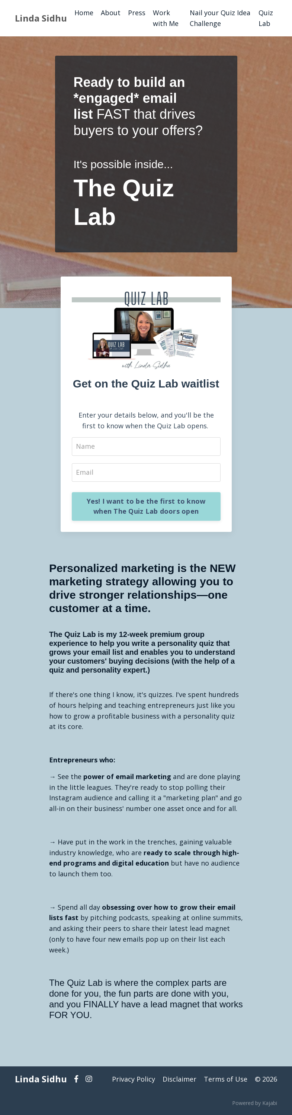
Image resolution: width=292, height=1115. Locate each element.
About (111, 12)
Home (83, 12)
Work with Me (166, 18)
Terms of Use (225, 1079)
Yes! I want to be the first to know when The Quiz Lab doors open (146, 506)
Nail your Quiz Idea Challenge (220, 18)
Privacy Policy (133, 1079)
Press (136, 12)
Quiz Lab (266, 18)
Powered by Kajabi (254, 1102)
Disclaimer (179, 1079)
